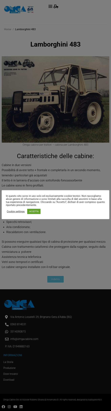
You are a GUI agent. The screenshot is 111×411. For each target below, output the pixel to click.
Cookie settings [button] (16, 211)
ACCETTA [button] (33, 211)
